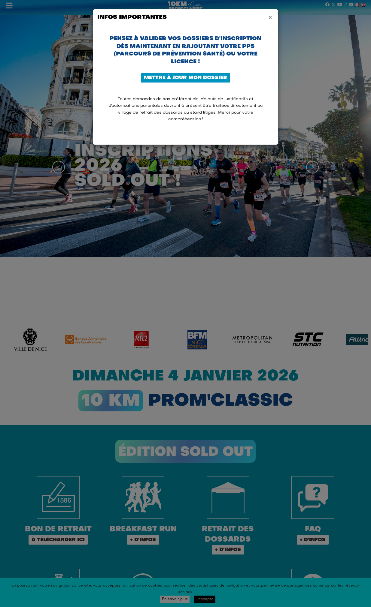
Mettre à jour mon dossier (185, 78)
